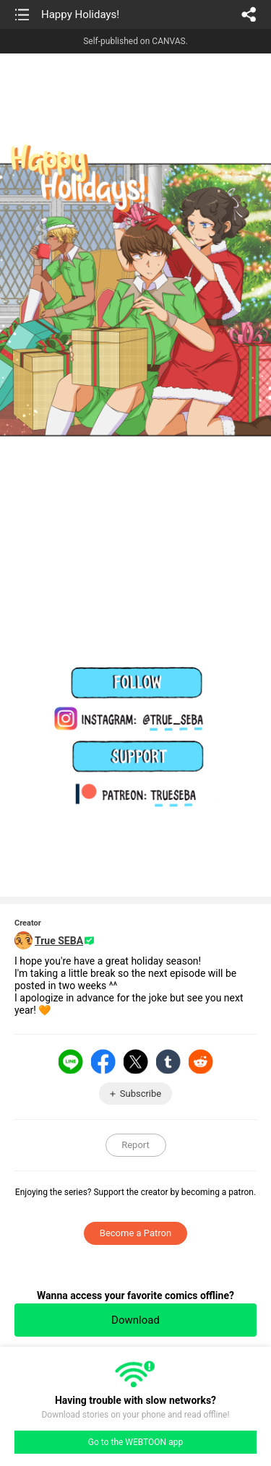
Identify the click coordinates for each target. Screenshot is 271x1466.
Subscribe (140, 1093)
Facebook (103, 1061)
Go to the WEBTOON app (135, 1442)
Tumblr (168, 1061)
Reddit (201, 1061)
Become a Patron (135, 1233)
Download (135, 1320)
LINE (71, 1061)
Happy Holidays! (80, 14)
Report (135, 1144)
